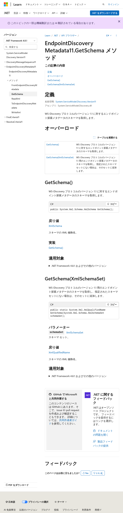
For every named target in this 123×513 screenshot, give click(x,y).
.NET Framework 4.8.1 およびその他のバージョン (79, 265)
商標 (97, 509)
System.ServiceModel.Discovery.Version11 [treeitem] (17, 55)
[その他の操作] (116, 35)
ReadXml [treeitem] (16, 98)
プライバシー (69, 509)
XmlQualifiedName (59, 352)
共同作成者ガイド (63, 421)
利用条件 (86, 509)
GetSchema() (53, 80)
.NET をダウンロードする (104, 12)
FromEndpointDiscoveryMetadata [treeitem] (24, 87)
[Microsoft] (6, 4)
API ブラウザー (69, 35)
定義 (49, 71)
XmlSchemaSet (74, 332)
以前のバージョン (28, 509)
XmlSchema (55, 225)
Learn (47, 35)
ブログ (44, 509)
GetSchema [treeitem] (17, 93)
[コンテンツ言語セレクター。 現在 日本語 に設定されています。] (10, 501)
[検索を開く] (103, 4)
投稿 (56, 509)
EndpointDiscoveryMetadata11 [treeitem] (23, 73)
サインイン (113, 4)
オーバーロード (55, 75)
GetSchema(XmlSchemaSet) (61, 84)
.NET (56, 35)
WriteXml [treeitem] (16, 112)
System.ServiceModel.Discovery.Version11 (76, 101)
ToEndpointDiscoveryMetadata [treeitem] (24, 105)
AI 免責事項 (10, 509)
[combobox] (20, 40)
